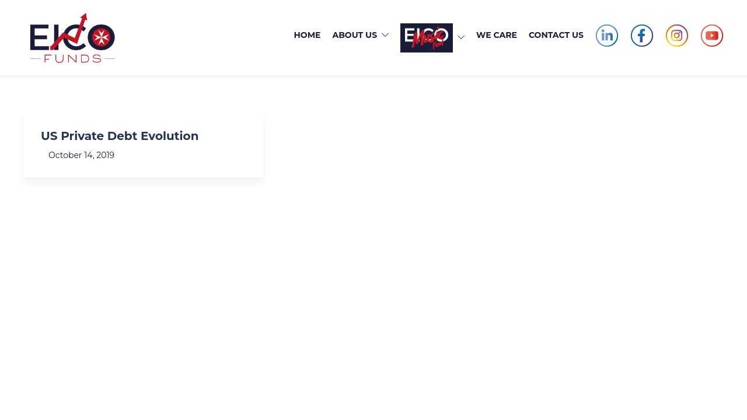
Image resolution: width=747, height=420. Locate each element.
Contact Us (556, 35)
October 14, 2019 (81, 155)
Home (307, 35)
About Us (354, 35)
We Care (496, 35)
